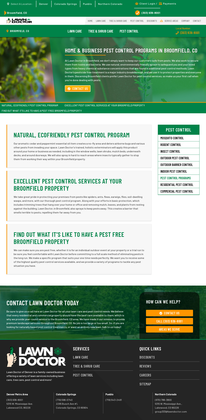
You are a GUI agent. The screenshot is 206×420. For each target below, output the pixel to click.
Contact (197, 20)
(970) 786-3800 (163, 399)
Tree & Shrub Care (118, 20)
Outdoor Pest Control (174, 158)
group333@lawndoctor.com (171, 411)
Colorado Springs (65, 3)
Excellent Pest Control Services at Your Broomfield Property (105, 105)
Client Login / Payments (155, 3)
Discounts (152, 20)
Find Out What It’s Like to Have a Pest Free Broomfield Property (42, 110)
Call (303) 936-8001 (169, 321)
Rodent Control (170, 145)
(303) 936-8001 (147, 12)
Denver (43, 3)
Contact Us (78, 89)
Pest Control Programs (175, 178)
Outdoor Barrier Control (176, 165)
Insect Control (170, 151)
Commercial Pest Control (176, 191)
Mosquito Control (172, 138)
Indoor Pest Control (173, 171)
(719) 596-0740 (64, 399)
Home (90, 20)
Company (185, 20)
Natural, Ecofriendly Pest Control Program (30, 105)
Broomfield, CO (17, 12)
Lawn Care (101, 20)
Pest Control (137, 20)
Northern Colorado (110, 3)
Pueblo (87, 3)
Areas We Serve (169, 329)
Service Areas (169, 20)
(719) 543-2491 (113, 399)
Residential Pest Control (176, 185)
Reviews (145, 366)
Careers (145, 375)
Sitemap (145, 384)
